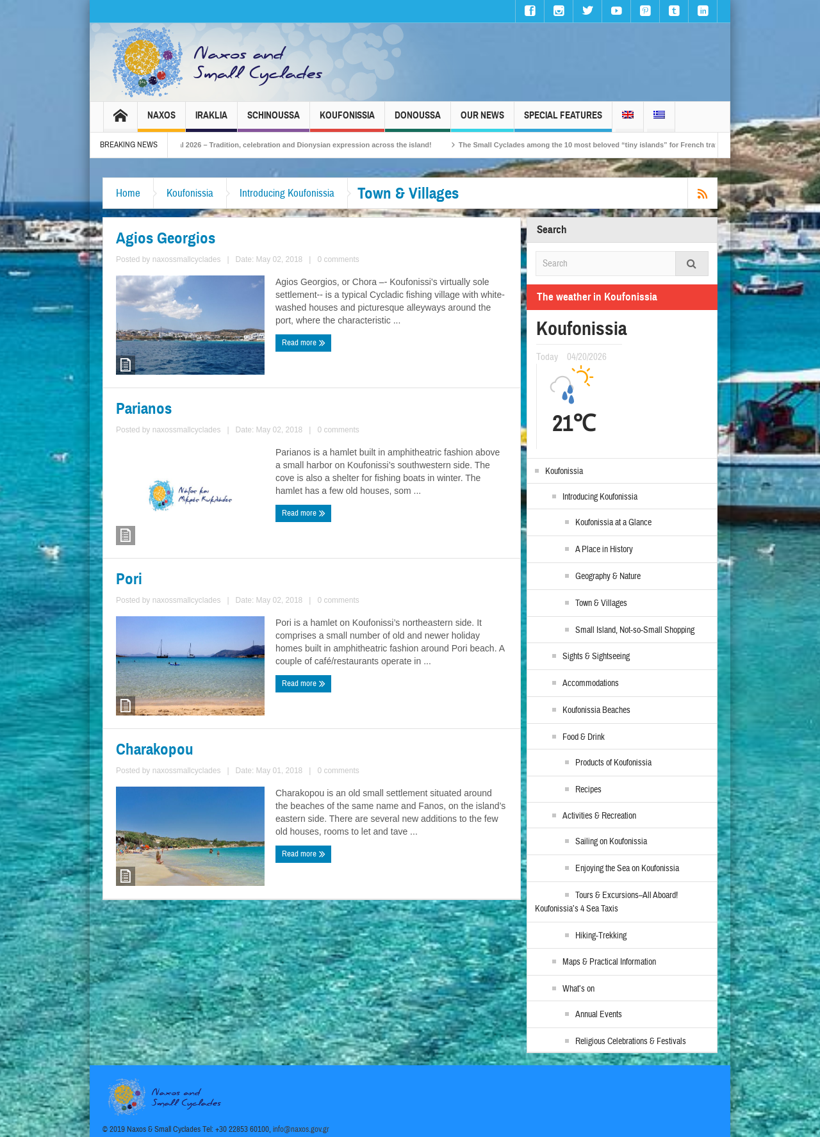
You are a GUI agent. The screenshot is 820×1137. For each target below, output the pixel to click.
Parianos (144, 408)
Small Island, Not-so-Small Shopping (634, 630)
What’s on (578, 989)
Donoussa (417, 121)
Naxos (161, 121)
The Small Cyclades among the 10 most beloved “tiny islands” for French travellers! (623, 145)
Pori (129, 579)
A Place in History (604, 549)
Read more (303, 342)
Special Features (563, 121)
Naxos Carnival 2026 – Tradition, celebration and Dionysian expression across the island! (307, 145)
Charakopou (154, 749)
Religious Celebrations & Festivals (630, 1041)
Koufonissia (347, 121)
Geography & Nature (608, 576)
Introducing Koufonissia (287, 193)
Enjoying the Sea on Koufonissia (627, 868)
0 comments (338, 259)
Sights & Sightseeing (596, 656)
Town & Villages (601, 603)
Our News (482, 121)
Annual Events (598, 1014)
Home (128, 193)
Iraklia (211, 121)
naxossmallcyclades (186, 259)
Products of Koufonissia (613, 763)
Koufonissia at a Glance (613, 522)
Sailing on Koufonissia (611, 841)
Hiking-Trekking (601, 936)
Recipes (588, 790)
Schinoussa (273, 121)
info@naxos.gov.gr (301, 1129)
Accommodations (590, 683)
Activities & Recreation (599, 816)
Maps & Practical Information (609, 962)
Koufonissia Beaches (596, 710)
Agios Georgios (165, 238)
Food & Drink (583, 737)
